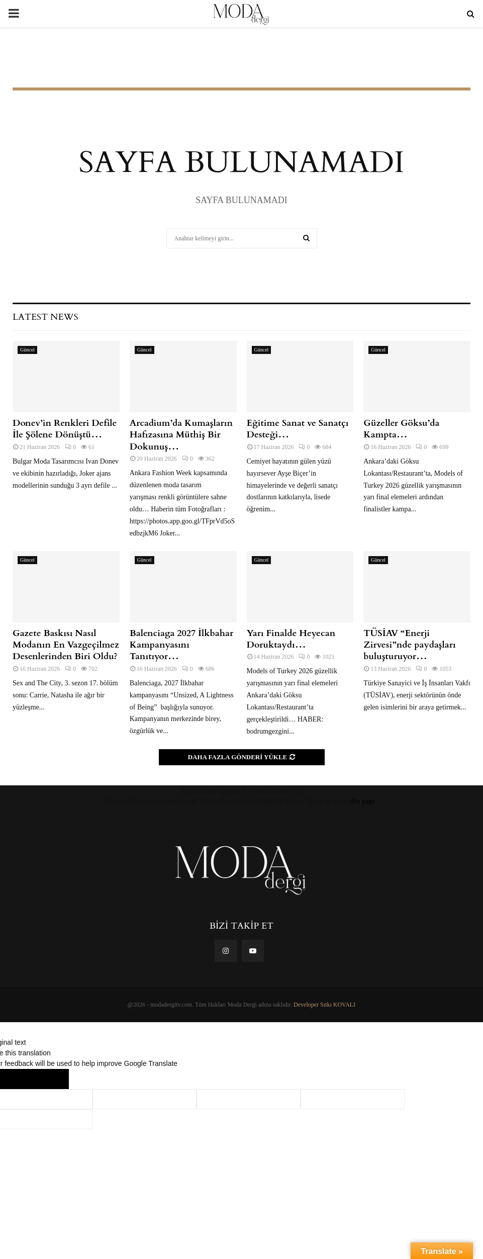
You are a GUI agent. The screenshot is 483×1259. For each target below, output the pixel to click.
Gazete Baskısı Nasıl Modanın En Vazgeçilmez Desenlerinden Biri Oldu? (66, 645)
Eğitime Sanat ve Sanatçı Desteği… (298, 429)
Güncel (27, 349)
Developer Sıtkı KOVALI (324, 1004)
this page (362, 801)
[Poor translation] (49, 1079)
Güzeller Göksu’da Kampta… (401, 429)
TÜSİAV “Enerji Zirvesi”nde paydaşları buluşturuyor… (409, 645)
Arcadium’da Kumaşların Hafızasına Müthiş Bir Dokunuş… (181, 435)
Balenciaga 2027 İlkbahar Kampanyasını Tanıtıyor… (181, 645)
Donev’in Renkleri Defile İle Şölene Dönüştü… (65, 429)
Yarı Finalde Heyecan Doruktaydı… (291, 639)
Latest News (45, 317)
